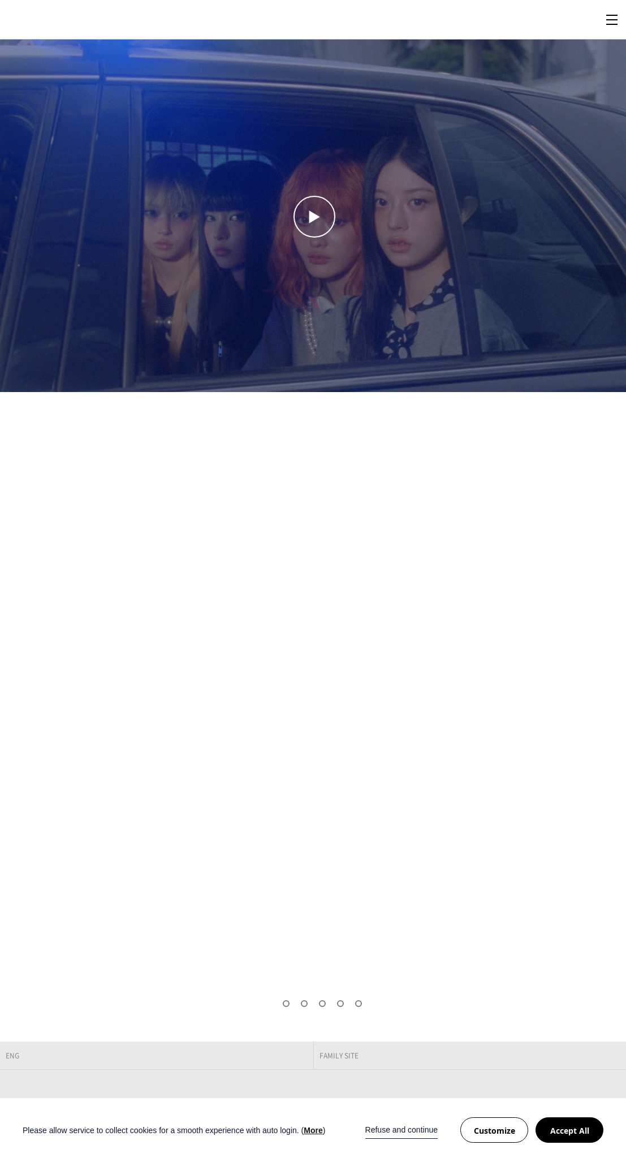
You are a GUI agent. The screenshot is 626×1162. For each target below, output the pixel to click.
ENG (12, 1055)
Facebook (561, 1093)
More (313, 1130)
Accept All (569, 1130)
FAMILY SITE (339, 1055)
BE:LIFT (48, 19)
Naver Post (608, 1093)
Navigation (612, 20)
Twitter (584, 1093)
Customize (494, 1130)
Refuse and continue (401, 1129)
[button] (268, 1003)
